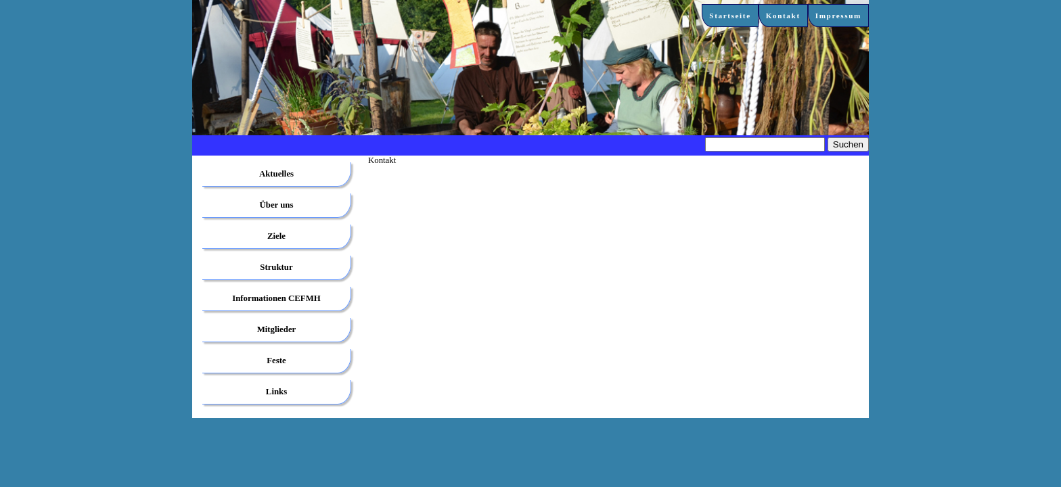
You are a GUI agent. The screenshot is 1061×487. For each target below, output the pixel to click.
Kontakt (783, 15)
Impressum (838, 15)
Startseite (729, 15)
